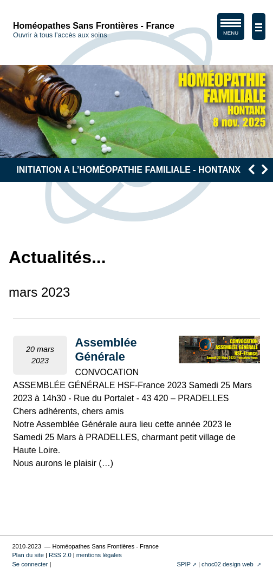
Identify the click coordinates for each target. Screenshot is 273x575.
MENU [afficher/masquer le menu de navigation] (230, 29)
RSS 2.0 (60, 555)
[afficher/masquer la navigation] (258, 26)
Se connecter (30, 564)
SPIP (184, 564)
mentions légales (99, 555)
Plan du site (27, 555)
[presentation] (251, 169)
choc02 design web (228, 564)
